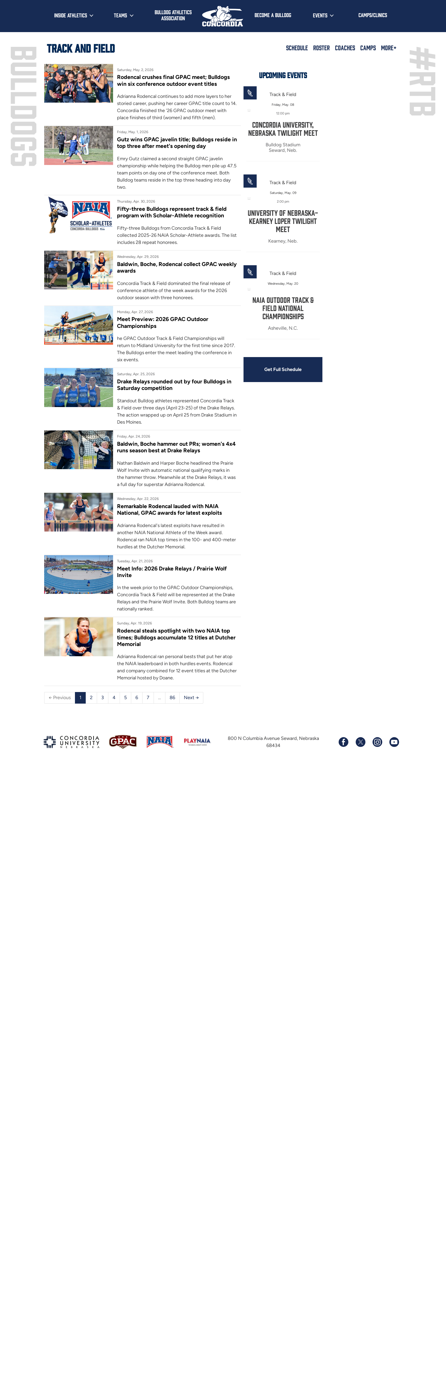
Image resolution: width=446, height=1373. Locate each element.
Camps (368, 47)
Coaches (345, 47)
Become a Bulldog (273, 14)
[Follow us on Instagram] (377, 742)
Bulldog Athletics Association (173, 14)
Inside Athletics (70, 15)
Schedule (297, 47)
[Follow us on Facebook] (343, 742)
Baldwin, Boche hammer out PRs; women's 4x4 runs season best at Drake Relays (176, 447)
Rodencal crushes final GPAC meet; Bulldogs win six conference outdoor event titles (173, 80)
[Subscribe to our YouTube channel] (394, 742)
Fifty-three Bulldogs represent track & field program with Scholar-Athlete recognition (172, 212)
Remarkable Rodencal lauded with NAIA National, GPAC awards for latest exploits (169, 509)
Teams (120, 15)
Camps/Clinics (372, 14)
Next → (191, 697)
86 (172, 697)
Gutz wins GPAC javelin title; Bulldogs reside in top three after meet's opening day (177, 142)
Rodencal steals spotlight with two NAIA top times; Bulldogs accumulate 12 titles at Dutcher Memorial (176, 637)
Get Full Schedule (283, 369)
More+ (389, 47)
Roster (321, 47)
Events (320, 15)
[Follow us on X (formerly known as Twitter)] (360, 742)
